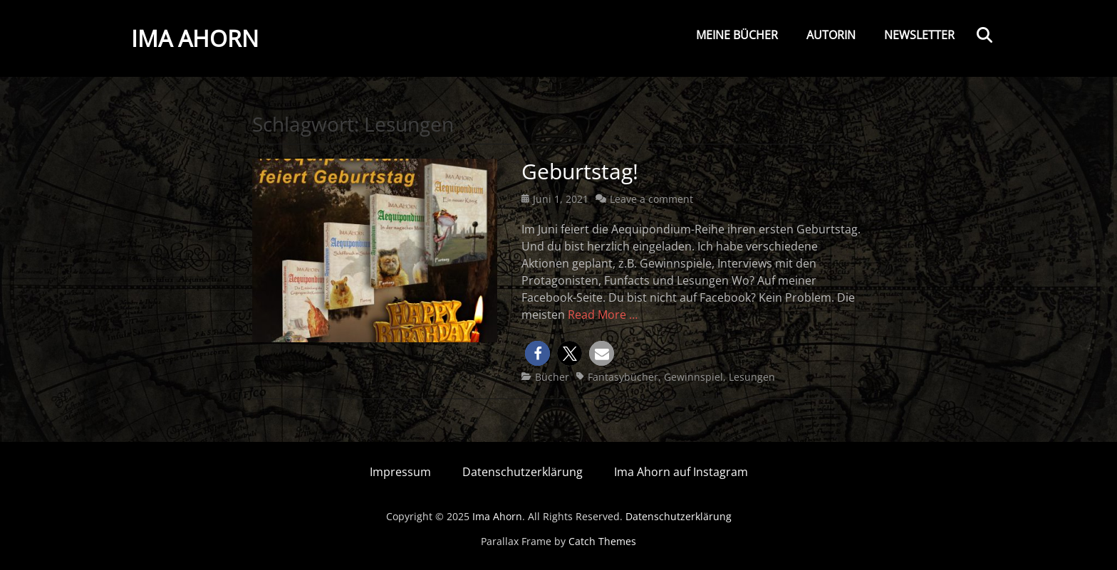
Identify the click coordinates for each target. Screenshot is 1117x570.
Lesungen (752, 377)
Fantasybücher (623, 377)
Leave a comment (651, 199)
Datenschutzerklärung (522, 472)
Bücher (552, 377)
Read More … (603, 314)
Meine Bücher (737, 35)
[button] (537, 353)
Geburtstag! (579, 171)
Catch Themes (602, 541)
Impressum (400, 472)
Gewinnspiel (693, 377)
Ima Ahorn (195, 38)
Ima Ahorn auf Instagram (681, 472)
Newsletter (919, 35)
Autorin (831, 35)
